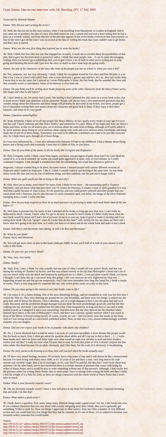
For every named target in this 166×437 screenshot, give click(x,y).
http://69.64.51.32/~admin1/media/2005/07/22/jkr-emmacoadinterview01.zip (43, 423)
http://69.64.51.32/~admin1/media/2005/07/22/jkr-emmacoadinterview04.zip (43, 432)
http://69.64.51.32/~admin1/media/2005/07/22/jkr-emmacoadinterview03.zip (43, 429)
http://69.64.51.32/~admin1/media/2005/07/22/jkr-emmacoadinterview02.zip (43, 426)
